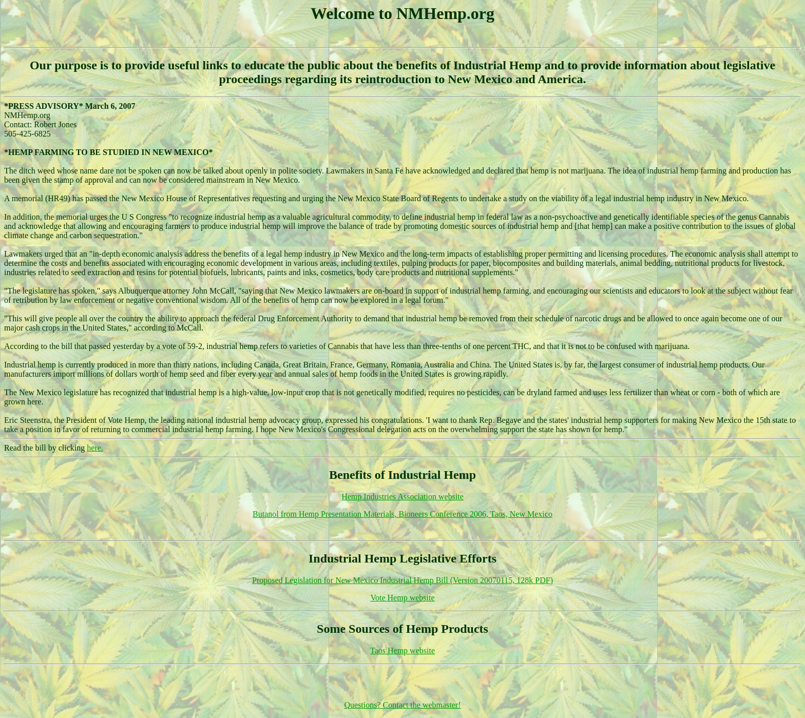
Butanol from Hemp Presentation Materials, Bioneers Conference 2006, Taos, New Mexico (402, 514)
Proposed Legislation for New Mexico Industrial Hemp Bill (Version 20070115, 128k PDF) (402, 580)
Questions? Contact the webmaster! (402, 705)
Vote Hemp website (402, 597)
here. (95, 447)
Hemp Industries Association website (402, 496)
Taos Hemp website (402, 650)
